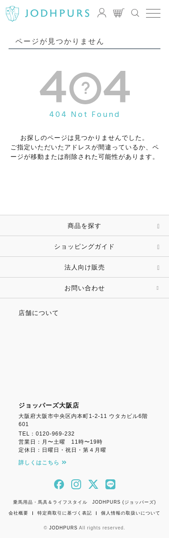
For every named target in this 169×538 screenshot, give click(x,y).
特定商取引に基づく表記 (64, 512)
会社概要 (18, 512)
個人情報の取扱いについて (130, 512)
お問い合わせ (84, 288)
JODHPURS (63, 527)
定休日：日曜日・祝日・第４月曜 (62, 450)
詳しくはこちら (42, 462)
